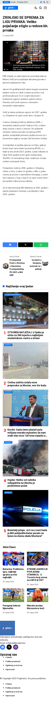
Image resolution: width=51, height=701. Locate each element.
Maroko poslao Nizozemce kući (35, 607)
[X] (44, 2)
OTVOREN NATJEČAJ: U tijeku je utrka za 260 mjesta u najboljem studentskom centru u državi (25, 335)
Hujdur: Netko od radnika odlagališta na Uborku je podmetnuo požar (21, 482)
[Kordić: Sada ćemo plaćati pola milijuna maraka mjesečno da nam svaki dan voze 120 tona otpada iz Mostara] (25, 408)
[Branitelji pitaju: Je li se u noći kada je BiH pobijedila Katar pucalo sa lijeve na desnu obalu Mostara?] (25, 508)
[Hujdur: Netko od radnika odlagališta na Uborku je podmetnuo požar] (25, 458)
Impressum (10, 669)
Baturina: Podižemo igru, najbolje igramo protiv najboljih (13, 573)
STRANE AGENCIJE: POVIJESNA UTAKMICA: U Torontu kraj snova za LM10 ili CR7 (37, 575)
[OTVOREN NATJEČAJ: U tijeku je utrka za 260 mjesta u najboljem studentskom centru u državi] (25, 310)
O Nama (8, 657)
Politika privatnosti (12, 661)
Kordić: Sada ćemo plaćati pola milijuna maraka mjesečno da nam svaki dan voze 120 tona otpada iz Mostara (26, 434)
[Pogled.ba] (10, 8)
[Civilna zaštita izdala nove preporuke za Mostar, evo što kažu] (25, 360)
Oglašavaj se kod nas (13, 665)
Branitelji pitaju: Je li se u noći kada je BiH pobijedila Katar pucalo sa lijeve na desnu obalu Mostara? (27, 533)
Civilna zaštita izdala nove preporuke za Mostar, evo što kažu (26, 384)
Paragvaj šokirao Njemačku (11, 607)
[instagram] (47, 2)
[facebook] (41, 2)
